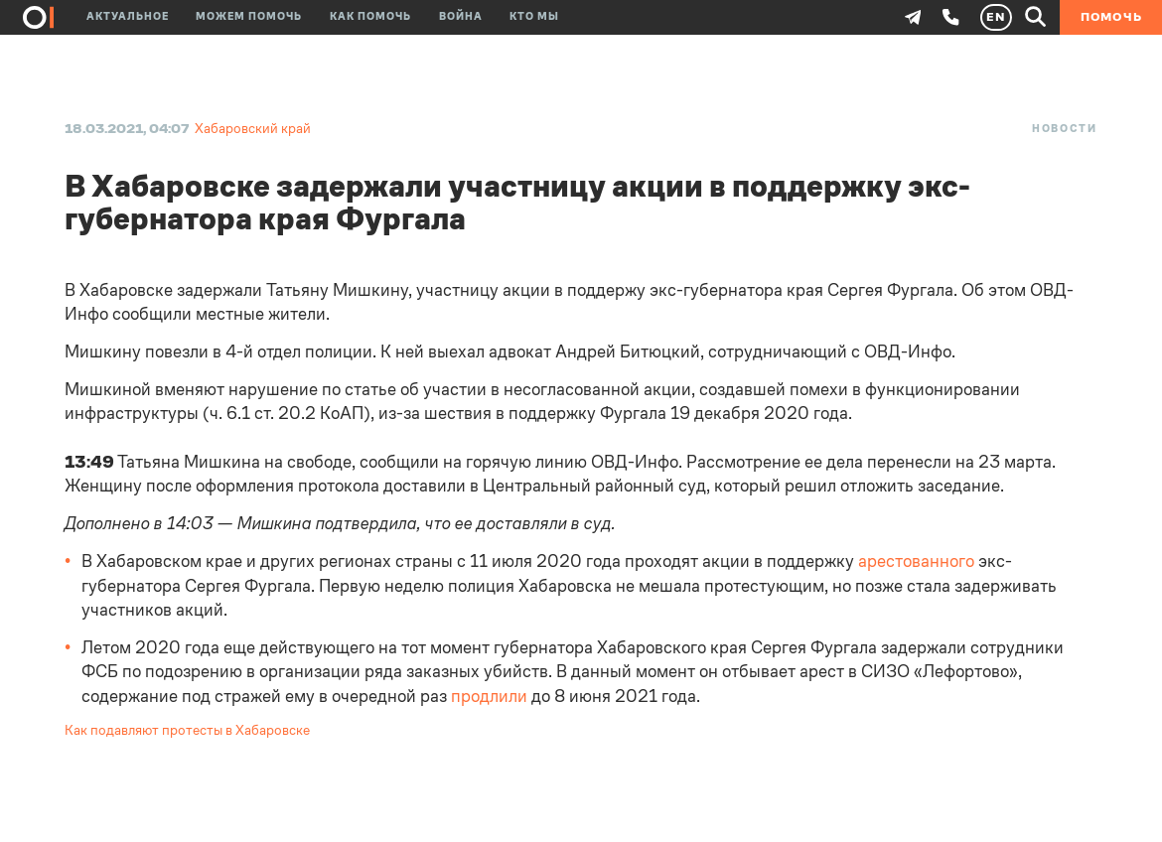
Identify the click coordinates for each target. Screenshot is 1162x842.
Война (461, 17)
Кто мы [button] (534, 17)
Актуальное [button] (127, 17)
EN (995, 17)
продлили (489, 696)
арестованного (916, 561)
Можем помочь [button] (249, 17)
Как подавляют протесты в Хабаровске (187, 730)
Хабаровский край (253, 128)
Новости (1064, 128)
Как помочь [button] (370, 17)
